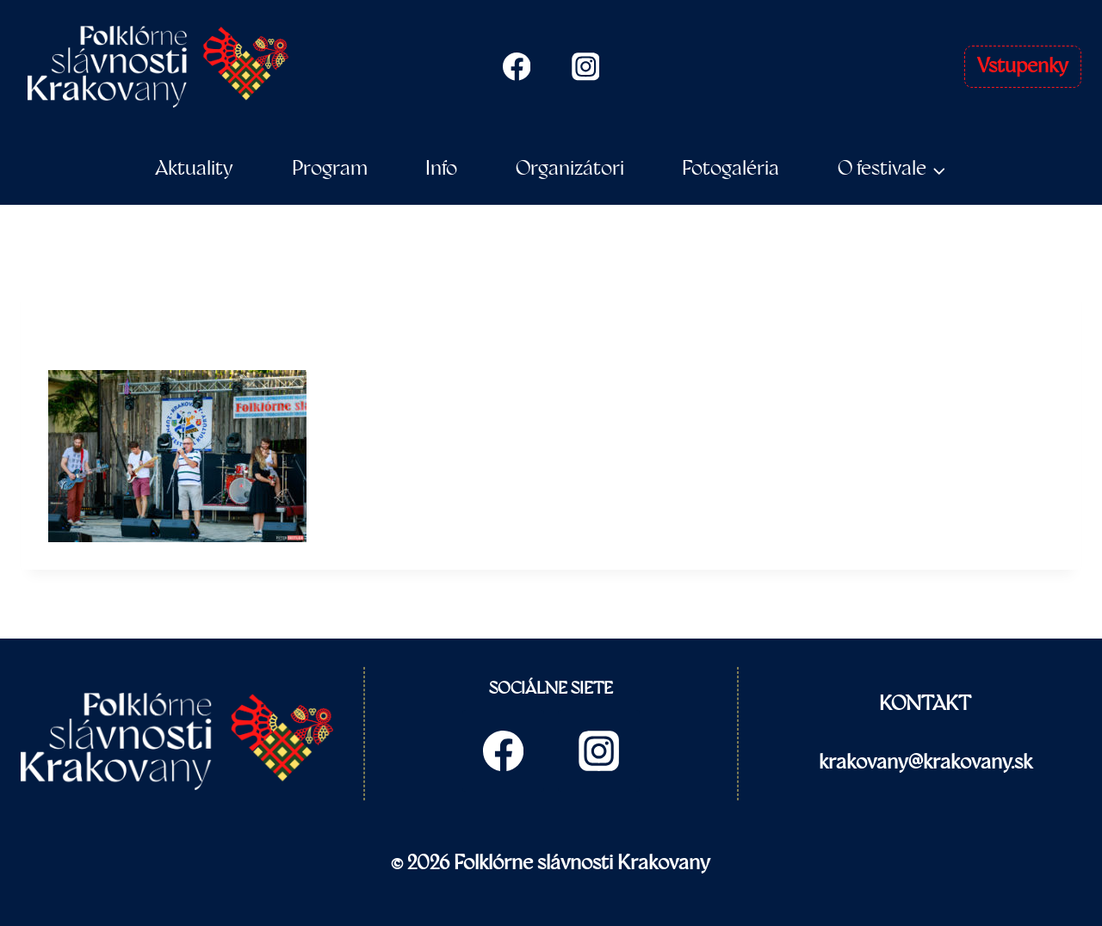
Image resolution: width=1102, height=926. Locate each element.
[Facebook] (516, 67)
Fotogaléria (730, 168)
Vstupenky (1022, 66)
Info (441, 168)
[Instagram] (586, 67)
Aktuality (194, 168)
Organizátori (570, 168)
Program (330, 168)
